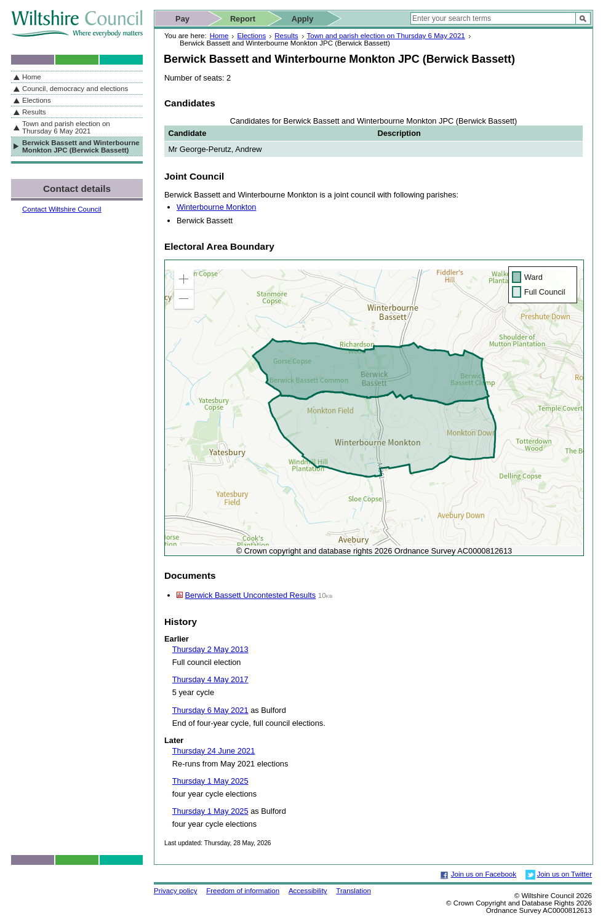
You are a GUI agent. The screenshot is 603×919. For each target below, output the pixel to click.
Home (219, 35)
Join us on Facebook (483, 874)
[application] (374, 407)
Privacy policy (175, 890)
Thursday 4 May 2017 (210, 679)
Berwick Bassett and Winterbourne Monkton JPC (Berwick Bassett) (81, 146)
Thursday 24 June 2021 (213, 750)
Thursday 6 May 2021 (210, 710)
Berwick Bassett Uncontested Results (250, 595)
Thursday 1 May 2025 (210, 781)
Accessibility (308, 890)
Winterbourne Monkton (216, 207)
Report (242, 18)
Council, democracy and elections (75, 88)
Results (286, 35)
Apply (303, 18)
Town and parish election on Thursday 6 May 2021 (386, 35)
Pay (182, 18)
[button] (184, 279)
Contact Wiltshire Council (62, 209)
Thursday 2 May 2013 (210, 649)
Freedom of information (242, 890)
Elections (251, 35)
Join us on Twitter (564, 874)
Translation (353, 890)
